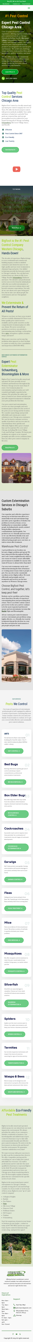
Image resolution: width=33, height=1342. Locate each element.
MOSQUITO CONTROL (15, 971)
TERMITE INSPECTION (15, 1063)
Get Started (9, 150)
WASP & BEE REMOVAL (15, 1092)
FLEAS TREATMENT (14, 908)
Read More (15, 228)
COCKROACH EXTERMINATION (13, 847)
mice (7, 333)
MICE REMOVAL (13, 940)
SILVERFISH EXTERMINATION (13, 1003)
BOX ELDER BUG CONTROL (13, 814)
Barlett (4, 611)
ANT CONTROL (13, 751)
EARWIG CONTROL (14, 879)
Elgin (5, 1204)
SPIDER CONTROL (14, 1034)
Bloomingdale (10, 374)
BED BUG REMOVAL (14, 782)
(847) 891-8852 (11, 78)
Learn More (9, 72)
